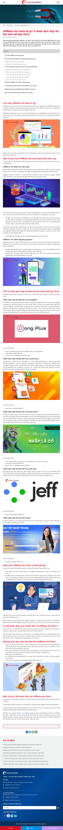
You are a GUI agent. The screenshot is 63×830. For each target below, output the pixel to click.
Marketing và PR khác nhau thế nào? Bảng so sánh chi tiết (21, 750)
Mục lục (6, 51)
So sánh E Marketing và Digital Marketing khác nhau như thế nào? (23, 756)
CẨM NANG (10, 25)
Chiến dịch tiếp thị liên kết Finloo (15, 80)
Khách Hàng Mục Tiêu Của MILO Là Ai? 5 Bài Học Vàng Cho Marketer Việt (25, 764)
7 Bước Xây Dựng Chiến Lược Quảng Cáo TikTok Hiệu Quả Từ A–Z (23, 758)
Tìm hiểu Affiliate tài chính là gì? (14, 55)
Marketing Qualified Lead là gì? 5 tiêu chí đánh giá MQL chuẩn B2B (23, 753)
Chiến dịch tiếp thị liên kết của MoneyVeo (17, 74)
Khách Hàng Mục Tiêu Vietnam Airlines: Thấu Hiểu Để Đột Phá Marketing (25, 761)
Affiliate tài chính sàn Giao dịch (14, 61)
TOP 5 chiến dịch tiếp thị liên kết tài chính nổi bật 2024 (21, 67)
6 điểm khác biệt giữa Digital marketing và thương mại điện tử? (22, 744)
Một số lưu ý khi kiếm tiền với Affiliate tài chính (19, 92)
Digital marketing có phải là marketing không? (17, 747)
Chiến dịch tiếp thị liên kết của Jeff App (17, 77)
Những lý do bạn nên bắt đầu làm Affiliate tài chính (20, 89)
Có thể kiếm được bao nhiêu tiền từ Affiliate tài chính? (21, 85)
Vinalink (23, 713)
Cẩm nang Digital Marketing (21, 25)
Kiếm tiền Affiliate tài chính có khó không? (17, 82)
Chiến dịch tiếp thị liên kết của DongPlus (17, 69)
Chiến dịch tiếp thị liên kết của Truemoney (18, 72)
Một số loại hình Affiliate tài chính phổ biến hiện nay (20, 59)
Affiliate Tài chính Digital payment (15, 64)
